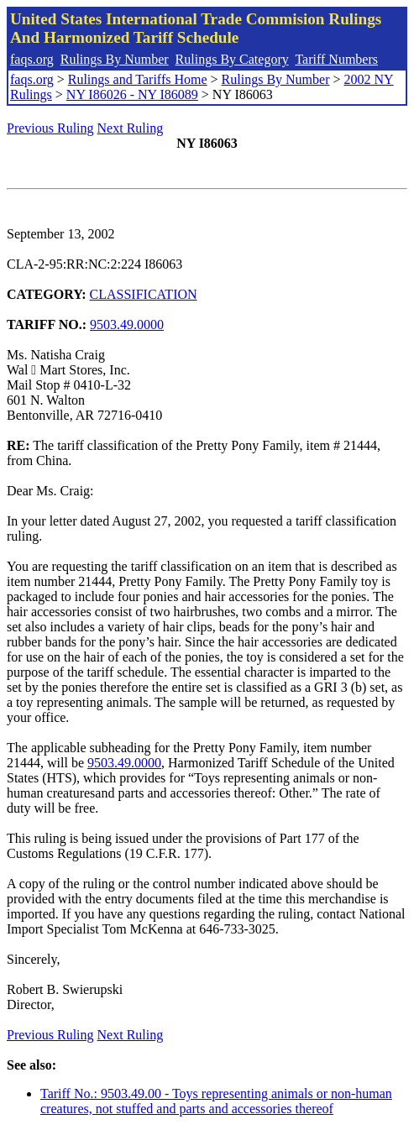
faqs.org (32, 59)
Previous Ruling (50, 128)
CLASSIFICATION (143, 294)
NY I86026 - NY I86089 (132, 94)
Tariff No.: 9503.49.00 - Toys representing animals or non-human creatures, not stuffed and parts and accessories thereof (216, 1101)
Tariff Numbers (336, 59)
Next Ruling (130, 128)
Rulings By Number (114, 59)
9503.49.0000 (127, 324)
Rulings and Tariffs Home (137, 79)
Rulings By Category (232, 59)
